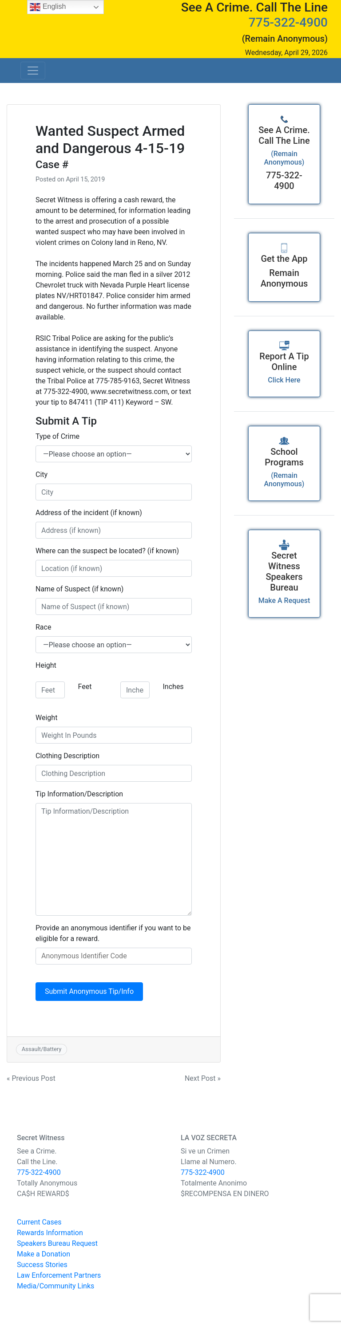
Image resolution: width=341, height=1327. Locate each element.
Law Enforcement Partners (59, 1275)
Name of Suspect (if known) (79, 589)
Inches (173, 686)
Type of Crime (57, 436)
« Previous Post (31, 1078)
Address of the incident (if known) (89, 512)
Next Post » (203, 1078)
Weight (46, 717)
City (42, 474)
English (48, 7)
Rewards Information (50, 1233)
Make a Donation (43, 1254)
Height (46, 665)
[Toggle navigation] (32, 70)
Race (43, 627)
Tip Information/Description (79, 794)
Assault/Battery (42, 1049)
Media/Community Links (55, 1286)
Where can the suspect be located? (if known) (107, 551)
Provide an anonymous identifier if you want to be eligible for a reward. (113, 933)
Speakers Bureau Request (57, 1243)
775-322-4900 (288, 22)
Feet (85, 686)
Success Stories (42, 1264)
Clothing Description (67, 756)
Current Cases (39, 1222)
